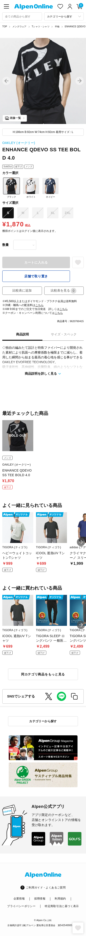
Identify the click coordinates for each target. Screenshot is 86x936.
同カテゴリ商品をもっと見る (43, 674)
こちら (39, 305)
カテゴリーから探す (43, 721)
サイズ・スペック (64, 334)
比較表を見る (63, 291)
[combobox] (22, 16)
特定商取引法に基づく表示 (62, 906)
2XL (68, 213)
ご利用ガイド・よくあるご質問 (46, 887)
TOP (4, 26)
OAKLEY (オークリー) (18, 143)
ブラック (11, 187)
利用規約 (60, 898)
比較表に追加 (22, 290)
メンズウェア (19, 26)
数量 (5, 245)
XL (53, 213)
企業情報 (19, 898)
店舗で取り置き (36, 276)
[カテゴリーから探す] (64, 16)
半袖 (57, 26)
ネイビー (50, 187)
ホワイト (30, 187)
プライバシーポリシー (21, 906)
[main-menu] (6, 6)
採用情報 (39, 898)
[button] (6, 81)
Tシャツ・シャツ (41, 26)
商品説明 (22, 334)
